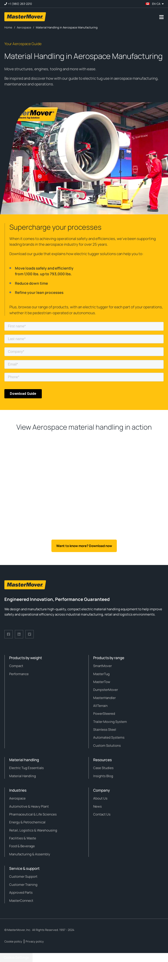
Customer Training (23, 884)
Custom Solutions (107, 745)
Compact (16, 666)
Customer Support (23, 876)
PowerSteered (104, 713)
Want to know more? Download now (84, 546)
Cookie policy (13, 941)
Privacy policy (35, 941)
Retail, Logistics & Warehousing (33, 830)
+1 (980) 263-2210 (20, 3)
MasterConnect (21, 900)
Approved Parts (21, 892)
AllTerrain (100, 705)
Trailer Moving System (110, 721)
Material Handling (22, 776)
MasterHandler (104, 697)
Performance (19, 674)
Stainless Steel (104, 729)
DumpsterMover (105, 689)
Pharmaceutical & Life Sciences (33, 814)
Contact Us (101, 814)
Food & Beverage (22, 846)
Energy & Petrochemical (27, 822)
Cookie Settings (16, 957)
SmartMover (102, 666)
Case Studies (103, 768)
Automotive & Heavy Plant (29, 806)
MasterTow (101, 682)
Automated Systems (108, 737)
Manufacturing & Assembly (29, 854)
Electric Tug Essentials (26, 768)
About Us (100, 798)
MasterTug (101, 674)
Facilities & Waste (22, 838)
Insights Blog (103, 776)
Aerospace (17, 798)
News (97, 806)
